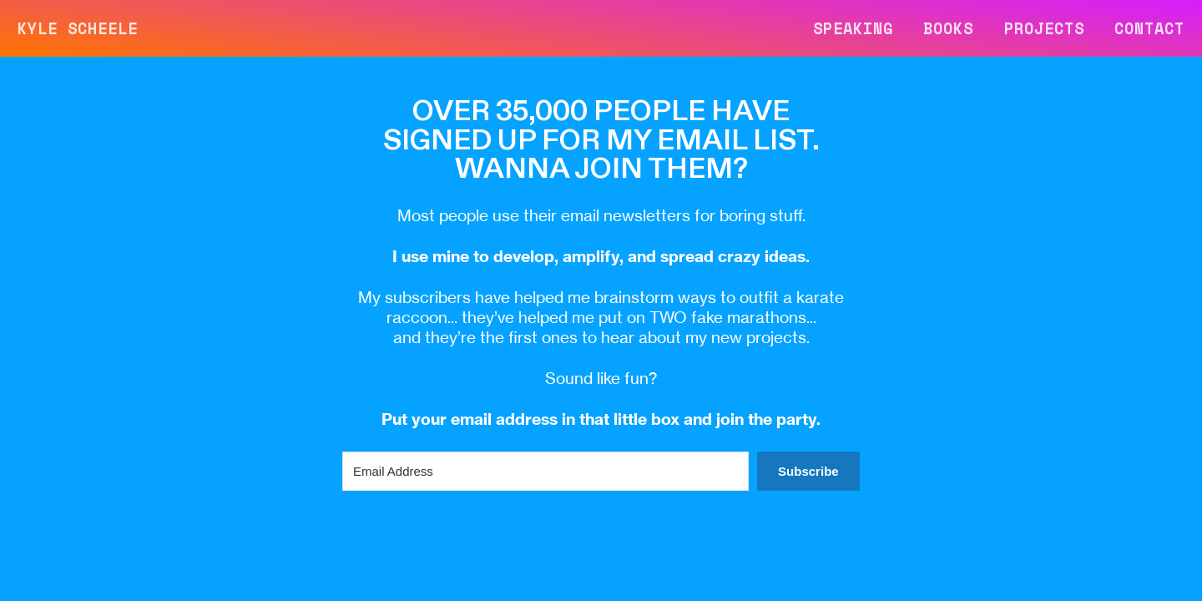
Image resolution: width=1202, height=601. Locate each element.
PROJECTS (1044, 28)
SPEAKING (853, 28)
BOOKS (948, 28)
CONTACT (1149, 28)
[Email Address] (545, 471)
